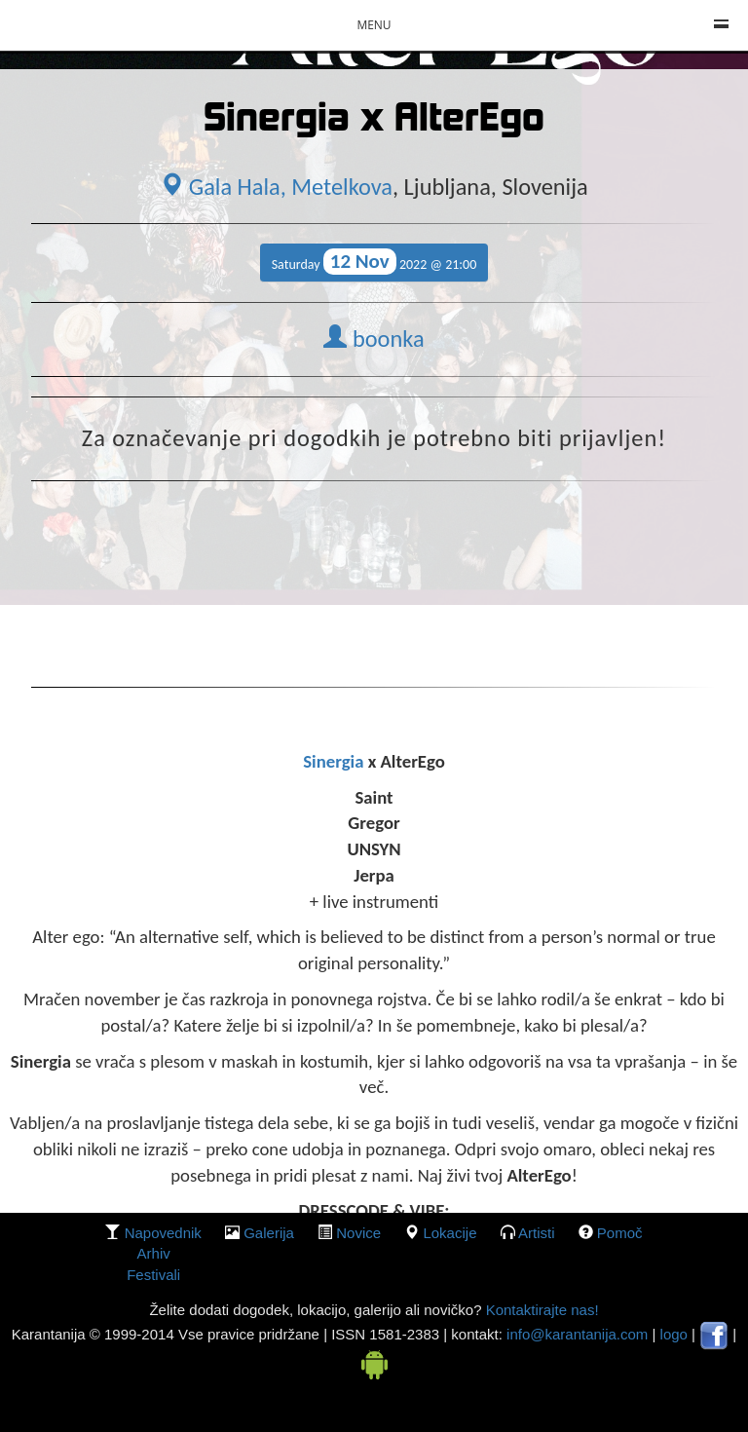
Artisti (536, 1233)
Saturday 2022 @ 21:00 (374, 261)
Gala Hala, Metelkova (276, 187)
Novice (358, 1233)
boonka (373, 339)
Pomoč (620, 1233)
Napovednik (163, 1233)
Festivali (153, 1274)
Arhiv (153, 1253)
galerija (268, 1233)
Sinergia (335, 761)
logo (674, 1334)
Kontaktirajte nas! (539, 1309)
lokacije (449, 1233)
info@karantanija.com (577, 1334)
